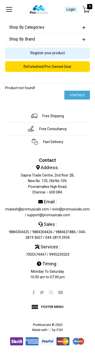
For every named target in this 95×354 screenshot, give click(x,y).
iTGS (59, 330)
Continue (77, 95)
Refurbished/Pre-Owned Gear (47, 67)
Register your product (47, 53)
